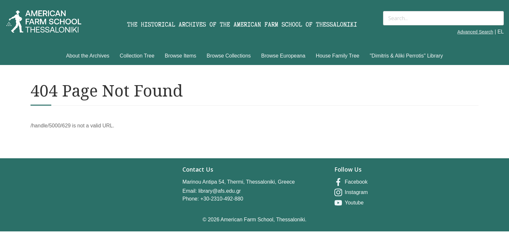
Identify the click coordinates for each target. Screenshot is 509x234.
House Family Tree (337, 55)
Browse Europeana (283, 55)
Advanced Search (475, 31)
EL (500, 31)
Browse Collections (229, 55)
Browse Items (180, 55)
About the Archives (87, 55)
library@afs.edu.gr (219, 191)
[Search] (443, 18)
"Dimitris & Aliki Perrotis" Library (406, 55)
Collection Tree (137, 55)
